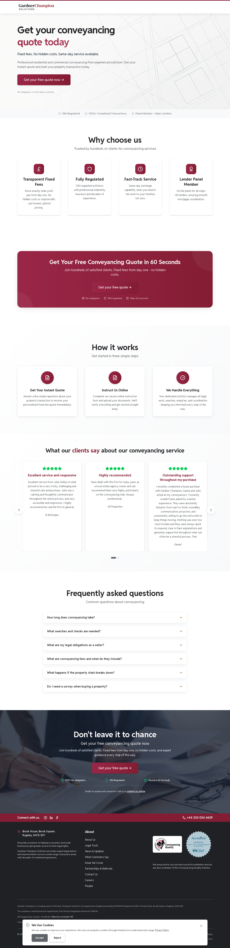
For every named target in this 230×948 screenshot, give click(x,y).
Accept (39, 937)
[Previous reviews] (19, 510)
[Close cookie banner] (201, 925)
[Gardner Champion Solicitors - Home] (36, 7)
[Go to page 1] (113, 558)
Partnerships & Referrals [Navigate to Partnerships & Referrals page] (98, 868)
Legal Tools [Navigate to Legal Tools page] (91, 845)
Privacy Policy (162, 930)
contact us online (136, 791)
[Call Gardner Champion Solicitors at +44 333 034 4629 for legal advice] (197, 817)
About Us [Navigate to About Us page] (90, 839)
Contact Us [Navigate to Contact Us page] (91, 874)
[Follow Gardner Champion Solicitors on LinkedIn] (51, 817)
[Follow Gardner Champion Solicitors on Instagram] (45, 817)
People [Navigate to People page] (89, 886)
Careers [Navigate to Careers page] (89, 880)
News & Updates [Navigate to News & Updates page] (94, 851)
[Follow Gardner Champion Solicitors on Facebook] (57, 817)
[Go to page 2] (118, 558)
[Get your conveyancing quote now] (44, 79)
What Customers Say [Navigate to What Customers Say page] (97, 857)
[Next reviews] (211, 510)
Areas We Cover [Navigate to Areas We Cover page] (94, 863)
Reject (57, 937)
